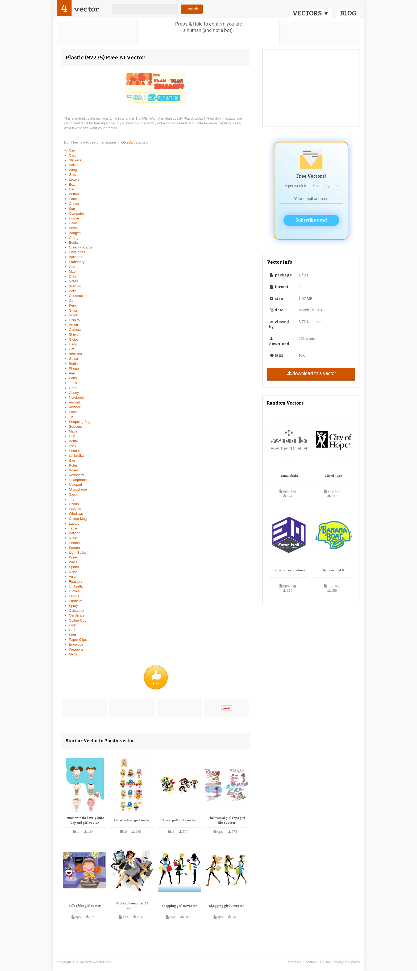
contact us (313, 962)
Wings (73, 170)
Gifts (72, 175)
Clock (73, 494)
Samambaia (289, 476)
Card (72, 155)
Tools (73, 383)
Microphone (78, 489)
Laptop (74, 523)
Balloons (75, 257)
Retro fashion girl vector (132, 820)
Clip (72, 150)
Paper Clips (78, 640)
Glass (73, 310)
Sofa (72, 635)
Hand (73, 344)
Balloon (74, 533)
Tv (71, 417)
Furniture (76, 601)
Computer (76, 213)
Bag (72, 460)
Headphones (79, 480)
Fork (72, 625)
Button (74, 194)
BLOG (348, 13)
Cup (72, 436)
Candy (74, 393)
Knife (73, 557)
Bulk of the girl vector (85, 906)
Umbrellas (77, 456)
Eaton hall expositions (289, 570)
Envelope (76, 644)
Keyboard (76, 475)
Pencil (73, 305)
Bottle (73, 441)
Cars (72, 267)
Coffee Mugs (78, 519)
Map (72, 272)
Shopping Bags (80, 422)
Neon (73, 538)
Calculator (77, 611)
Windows (76, 514)
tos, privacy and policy (343, 962)
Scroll (73, 315)
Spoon (74, 567)
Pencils (74, 451)
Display (74, 320)
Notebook (76, 397)
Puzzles (75, 509)
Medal (73, 654)
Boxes (73, 228)
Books (73, 242)
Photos (74, 543)
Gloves (74, 591)
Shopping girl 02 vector (179, 906)
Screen (74, 548)
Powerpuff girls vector (179, 820)
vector (86, 9)
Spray (73, 606)
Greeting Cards (80, 247)
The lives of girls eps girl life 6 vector (226, 820)
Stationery (77, 262)
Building (75, 286)
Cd (71, 301)
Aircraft (74, 402)
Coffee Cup (77, 620)
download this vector (311, 373)
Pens (73, 378)
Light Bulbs (77, 552)
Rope (73, 572)
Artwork (75, 407)
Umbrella (76, 586)
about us (294, 962)
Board (73, 470)
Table (73, 528)
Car (71, 189)
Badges (75, 233)
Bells (72, 291)
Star (72, 209)
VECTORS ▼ (311, 13)
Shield (73, 334)
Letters (74, 179)
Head (73, 223)
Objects (127, 142)
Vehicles (75, 354)
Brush (73, 325)
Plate (73, 412)
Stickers (75, 160)
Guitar (73, 359)
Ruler (73, 465)
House (74, 218)
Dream (74, 276)
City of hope (333, 476)
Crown (74, 204)
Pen (72, 373)
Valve (73, 577)
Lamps (74, 596)
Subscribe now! (311, 220)
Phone (74, 368)
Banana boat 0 (333, 570)
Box (72, 184)
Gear (73, 388)
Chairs (74, 504)
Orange (74, 238)
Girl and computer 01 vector (132, 906)
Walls (73, 562)
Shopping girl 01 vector (226, 906)
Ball (72, 165)
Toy (71, 499)
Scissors (75, 427)
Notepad (75, 485)
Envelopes (77, 252)
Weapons (76, 649)
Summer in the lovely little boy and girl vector (84, 820)
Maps (73, 431)
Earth (73, 199)
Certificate (77, 615)
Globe (73, 339)
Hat (71, 349)
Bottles (74, 364)
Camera (75, 330)
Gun (72, 630)
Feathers (75, 582)
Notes (73, 281)
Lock (72, 446)
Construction (78, 296)
